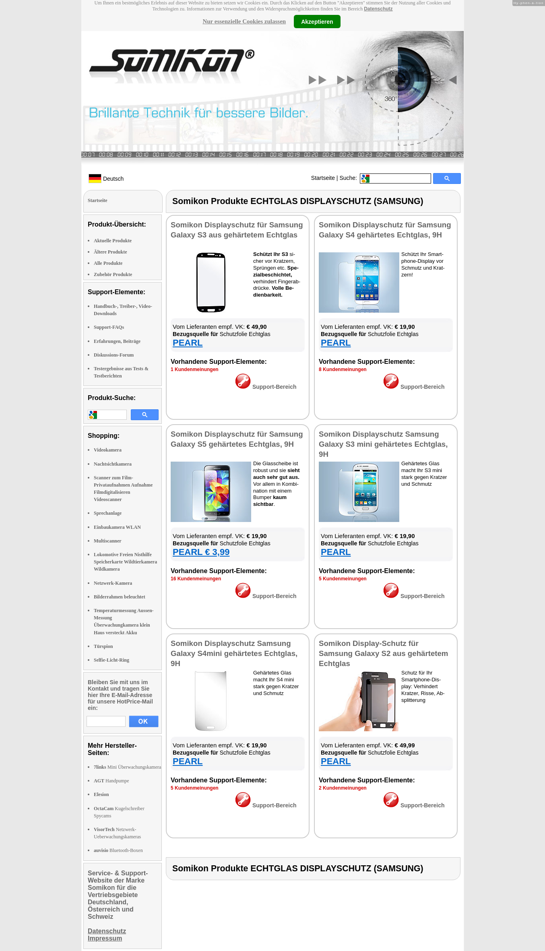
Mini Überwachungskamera (127, 767)
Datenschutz (378, 9)
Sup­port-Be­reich (266, 387)
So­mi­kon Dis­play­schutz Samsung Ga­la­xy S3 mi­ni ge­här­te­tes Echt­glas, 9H (383, 444)
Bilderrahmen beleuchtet (119, 597)
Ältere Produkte (110, 252)
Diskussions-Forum (114, 355)
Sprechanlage (108, 513)
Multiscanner (108, 541)
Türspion (103, 646)
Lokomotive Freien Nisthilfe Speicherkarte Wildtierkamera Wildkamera (125, 562)
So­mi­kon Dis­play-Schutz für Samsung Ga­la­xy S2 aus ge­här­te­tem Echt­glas (383, 653)
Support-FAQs (109, 327)
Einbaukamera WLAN (117, 527)
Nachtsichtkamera (113, 464)
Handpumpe (111, 781)
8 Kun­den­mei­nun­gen (343, 369)
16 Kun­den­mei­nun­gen (196, 579)
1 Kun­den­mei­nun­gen (195, 369)
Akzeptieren (317, 21)
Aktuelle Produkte (113, 240)
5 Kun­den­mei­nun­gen (343, 579)
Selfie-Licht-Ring (111, 660)
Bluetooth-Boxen (118, 850)
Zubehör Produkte (113, 274)
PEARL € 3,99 (201, 552)
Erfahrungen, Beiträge (117, 341)
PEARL (188, 343)
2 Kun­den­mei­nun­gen (343, 788)
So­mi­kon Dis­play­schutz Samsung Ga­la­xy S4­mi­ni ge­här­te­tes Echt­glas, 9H (234, 653)
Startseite (323, 178)
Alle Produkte (108, 263)
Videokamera (108, 450)
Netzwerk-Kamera (113, 583)
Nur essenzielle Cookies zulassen (244, 21)
